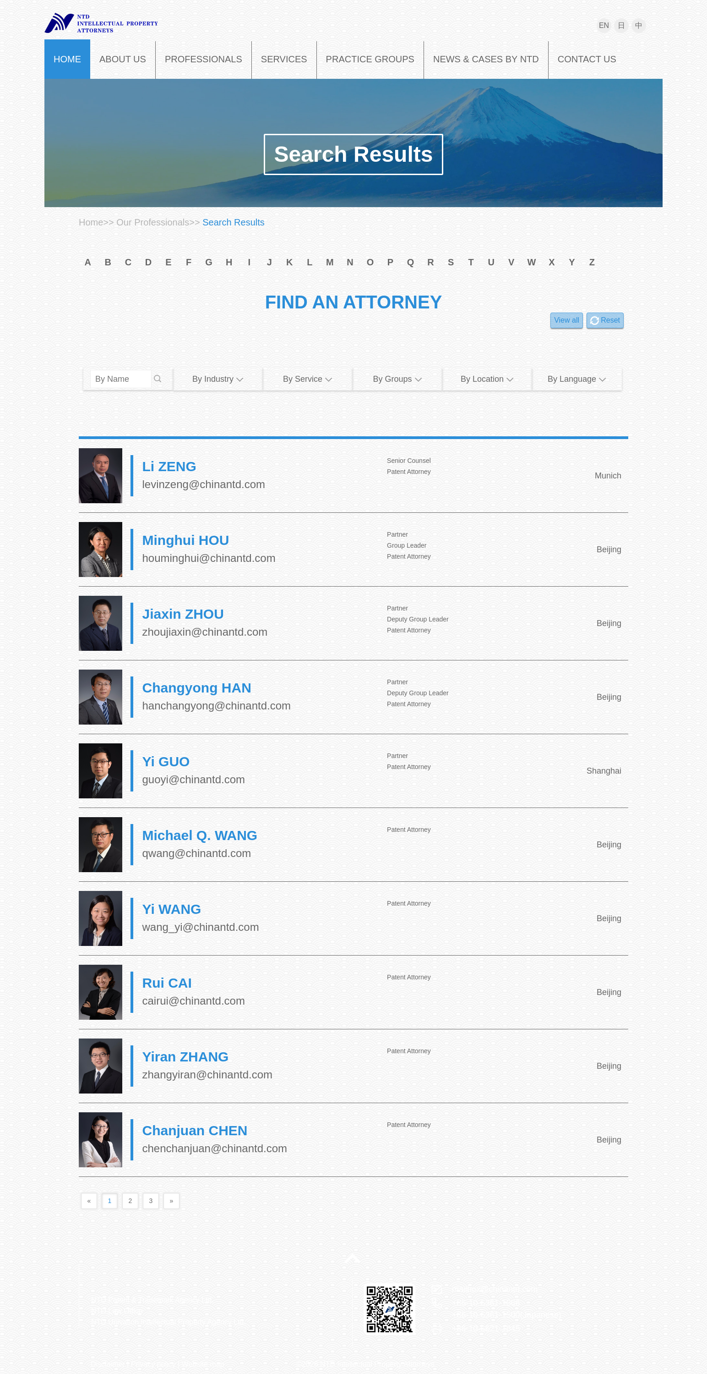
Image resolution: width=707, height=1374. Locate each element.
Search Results (353, 154)
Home (91, 222)
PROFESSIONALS (203, 59)
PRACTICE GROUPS (370, 59)
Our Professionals (152, 222)
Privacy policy (153, 1364)
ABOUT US (122, 59)
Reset (610, 320)
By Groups (397, 379)
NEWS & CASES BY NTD (486, 59)
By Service (307, 379)
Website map (203, 1364)
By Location (487, 379)
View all (566, 320)
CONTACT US (587, 59)
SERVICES (284, 59)
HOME (67, 59)
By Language (577, 379)
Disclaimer (108, 1364)
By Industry (218, 379)
